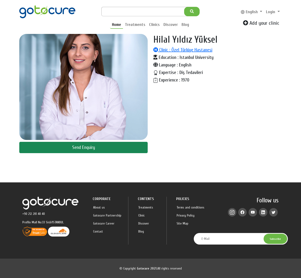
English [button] (250, 11)
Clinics (154, 24)
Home (116, 24)
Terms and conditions (190, 207)
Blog (185, 24)
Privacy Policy (185, 215)
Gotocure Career (104, 223)
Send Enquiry (83, 147)
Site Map (182, 223)
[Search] (146, 11)
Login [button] (271, 11)
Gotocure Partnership (107, 215)
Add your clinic (261, 23)
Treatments (135, 24)
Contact (98, 231)
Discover (170, 24)
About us (99, 207)
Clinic (141, 215)
